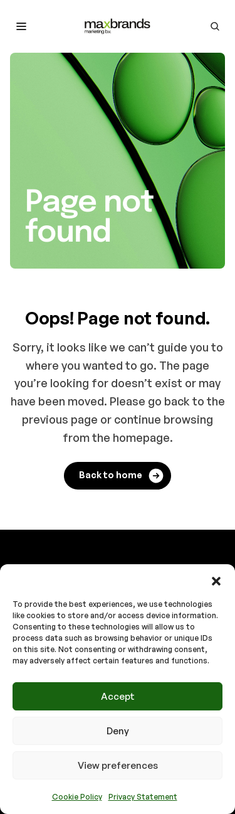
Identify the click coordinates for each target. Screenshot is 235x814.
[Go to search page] (215, 26)
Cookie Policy (77, 796)
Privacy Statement (142, 796)
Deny (118, 731)
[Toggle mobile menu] (21, 26)
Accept (118, 696)
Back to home (122, 476)
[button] (216, 580)
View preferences (118, 765)
